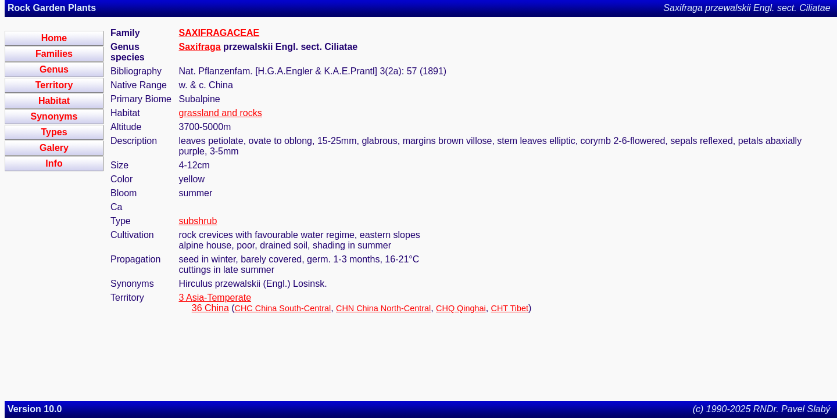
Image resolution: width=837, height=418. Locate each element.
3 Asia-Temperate (215, 297)
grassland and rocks (220, 113)
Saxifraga (200, 47)
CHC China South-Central (283, 308)
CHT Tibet (510, 308)
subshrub (198, 221)
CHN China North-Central (383, 308)
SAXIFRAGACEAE (219, 33)
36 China (210, 308)
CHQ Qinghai (461, 308)
